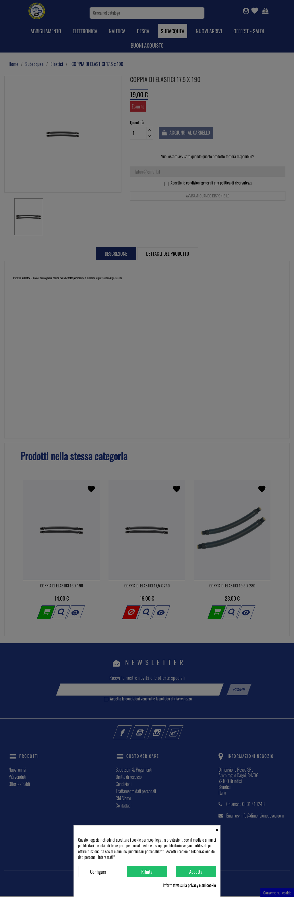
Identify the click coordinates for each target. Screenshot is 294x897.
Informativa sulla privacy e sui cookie (189, 885)
